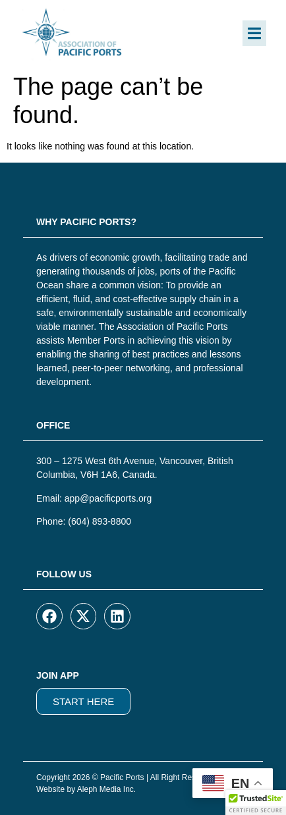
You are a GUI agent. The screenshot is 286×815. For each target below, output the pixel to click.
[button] (254, 33)
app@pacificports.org (108, 498)
